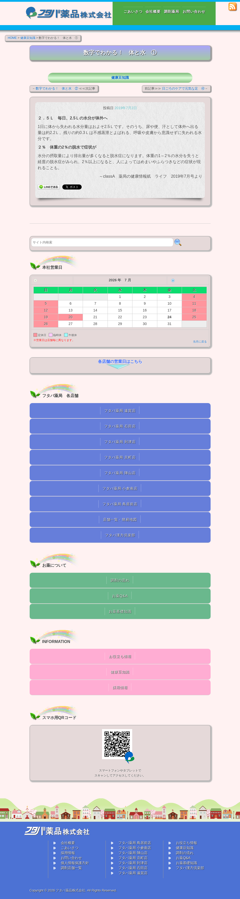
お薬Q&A (120, 596)
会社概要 (68, 843)
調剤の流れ (120, 580)
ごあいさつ (69, 848)
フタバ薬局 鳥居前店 (120, 504)
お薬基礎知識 (120, 611)
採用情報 (120, 687)
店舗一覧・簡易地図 (120, 520)
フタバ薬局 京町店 (120, 457)
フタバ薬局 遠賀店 (120, 411)
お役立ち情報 (120, 656)
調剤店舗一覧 (71, 868)
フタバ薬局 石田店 (120, 426)
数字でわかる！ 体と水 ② (57, 88)
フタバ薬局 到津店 (120, 442)
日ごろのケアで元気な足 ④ (183, 88)
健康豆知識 (120, 78)
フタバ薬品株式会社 (70, 890)
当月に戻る (200, 341)
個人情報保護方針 (75, 863)
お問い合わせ (71, 858)
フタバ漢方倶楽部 (120, 535)
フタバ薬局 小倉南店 (120, 488)
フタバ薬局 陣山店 (120, 473)
